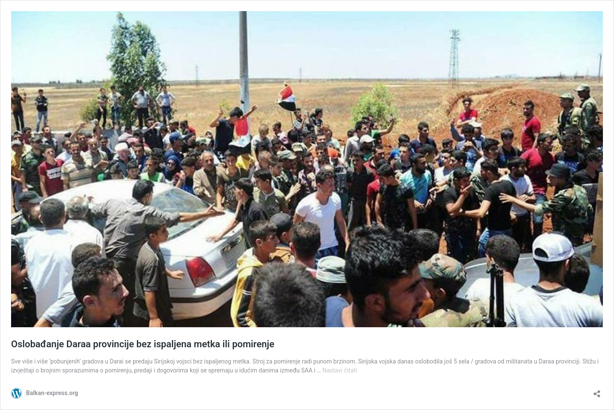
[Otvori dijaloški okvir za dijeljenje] (597, 391)
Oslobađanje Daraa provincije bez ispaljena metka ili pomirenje (142, 344)
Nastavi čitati (339, 370)
